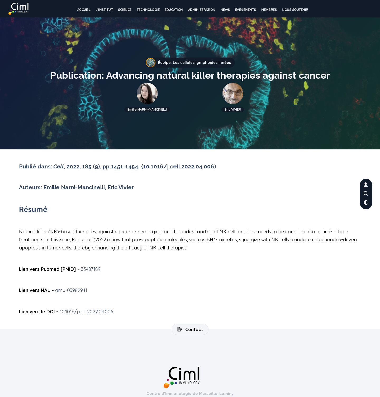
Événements (245, 10)
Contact (190, 329)
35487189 (91, 269)
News (225, 10)
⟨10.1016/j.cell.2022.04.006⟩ (178, 166)
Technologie (148, 10)
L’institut (104, 10)
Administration (201, 10)
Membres (269, 10)
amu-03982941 (71, 290)
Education (174, 10)
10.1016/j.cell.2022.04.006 (86, 312)
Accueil (84, 10)
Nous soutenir (295, 10)
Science (124, 10)
